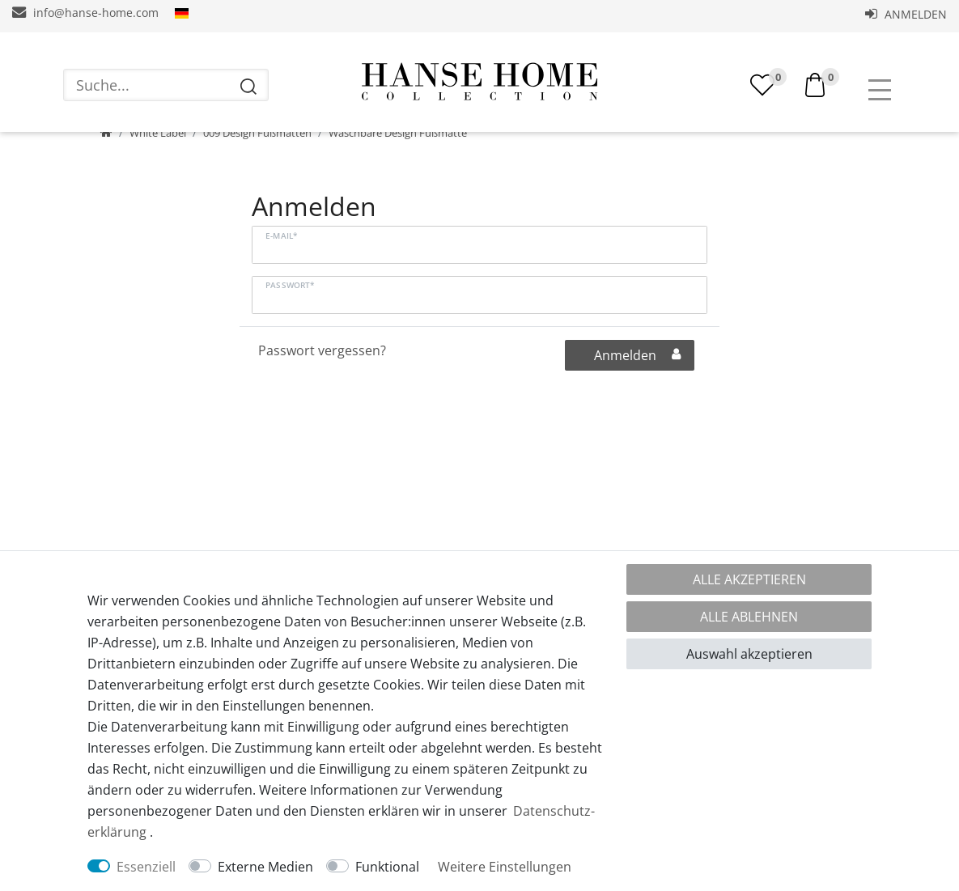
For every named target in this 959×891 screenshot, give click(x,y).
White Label (157, 182)
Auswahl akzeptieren (749, 654)
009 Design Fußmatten (257, 182)
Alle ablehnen (749, 617)
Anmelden (906, 14)
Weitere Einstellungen (504, 867)
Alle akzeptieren (749, 579)
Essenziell (146, 867)
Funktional (387, 867)
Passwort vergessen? (322, 400)
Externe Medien (265, 867)
